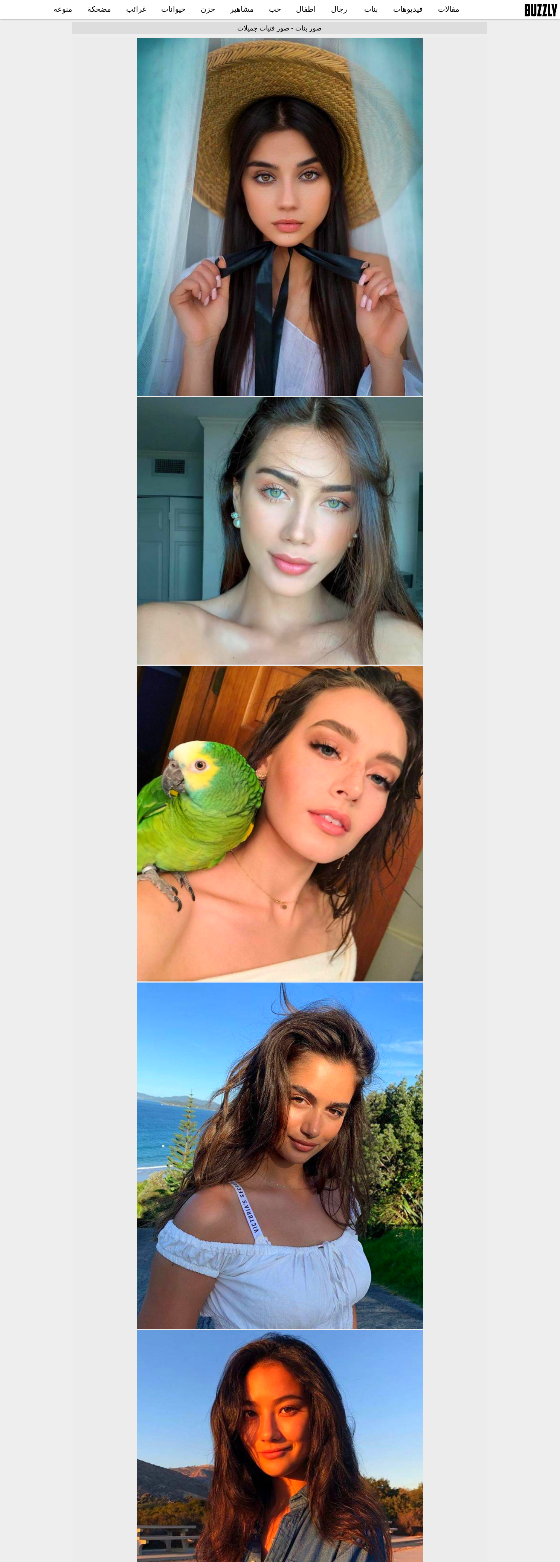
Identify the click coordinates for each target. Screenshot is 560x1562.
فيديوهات (408, 9)
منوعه (62, 9)
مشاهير (242, 9)
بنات (371, 9)
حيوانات (173, 9)
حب (275, 9)
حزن (208, 9)
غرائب (136, 9)
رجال (339, 9)
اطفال (306, 9)
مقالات (448, 9)
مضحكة (99, 9)
